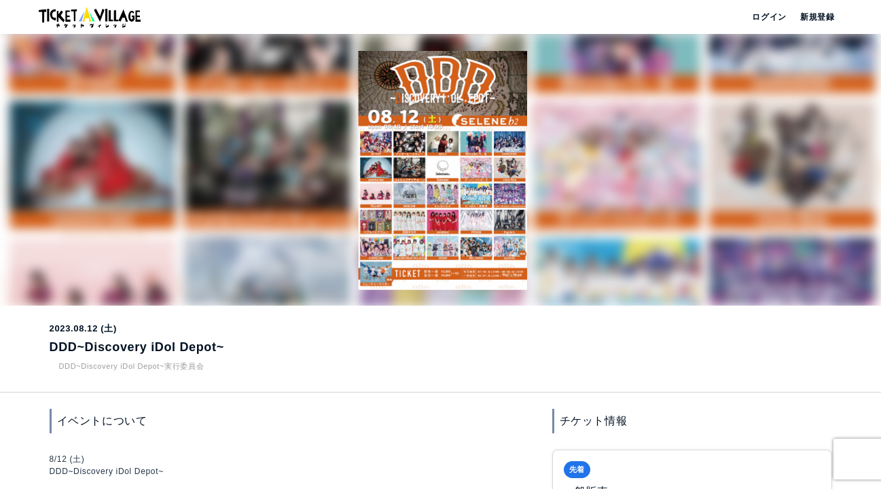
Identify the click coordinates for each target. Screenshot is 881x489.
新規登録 (812, 17)
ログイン (768, 17)
